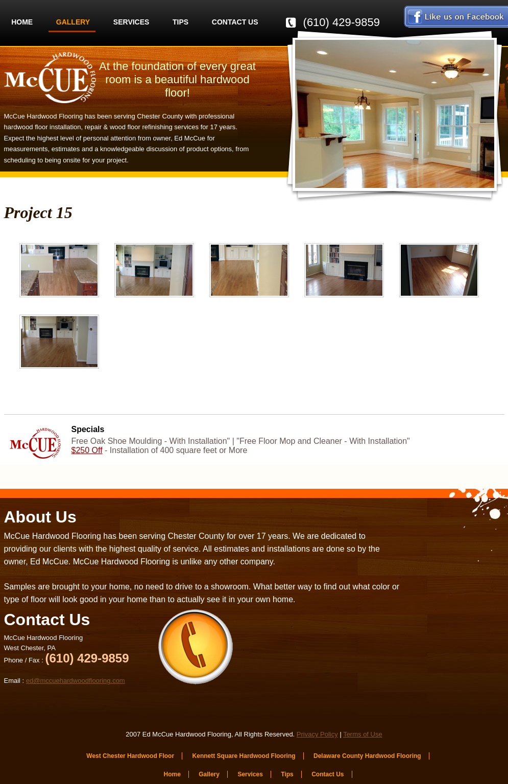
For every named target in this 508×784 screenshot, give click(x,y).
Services (131, 22)
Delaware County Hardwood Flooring (367, 755)
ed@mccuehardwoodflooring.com (75, 680)
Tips (180, 22)
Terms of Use (362, 734)
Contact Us (235, 22)
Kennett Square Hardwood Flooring (244, 755)
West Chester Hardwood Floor (130, 755)
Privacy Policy (317, 734)
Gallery (73, 22)
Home (22, 22)
